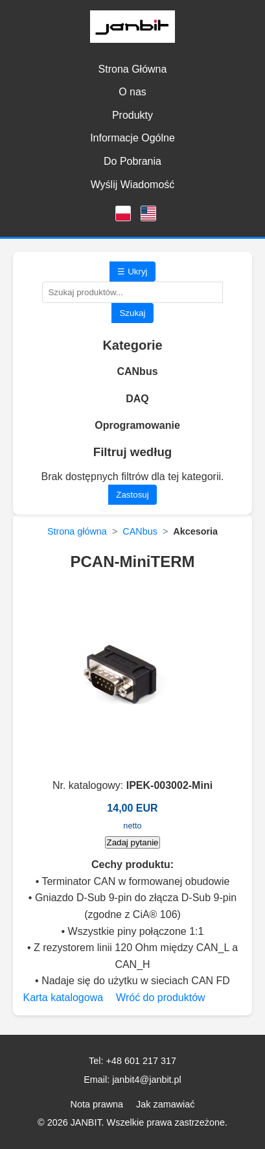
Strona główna (77, 531)
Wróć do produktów (160, 997)
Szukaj (132, 313)
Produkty (132, 115)
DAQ (137, 398)
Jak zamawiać (165, 1104)
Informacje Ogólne (132, 137)
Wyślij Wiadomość (133, 184)
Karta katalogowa (63, 997)
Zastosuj (132, 495)
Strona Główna (132, 69)
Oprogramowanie (137, 425)
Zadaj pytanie (132, 842)
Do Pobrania (132, 161)
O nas (132, 91)
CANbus (137, 371)
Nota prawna (97, 1104)
